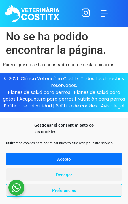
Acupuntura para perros (46, 99)
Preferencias (64, 190)
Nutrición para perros (101, 99)
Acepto (64, 159)
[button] (104, 13)
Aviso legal (112, 106)
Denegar (64, 174)
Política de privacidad (28, 106)
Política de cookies (77, 106)
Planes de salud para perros (39, 92)
